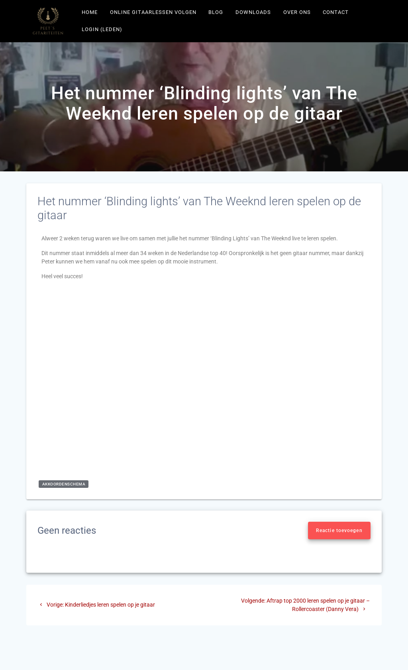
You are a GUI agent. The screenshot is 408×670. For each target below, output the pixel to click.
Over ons (297, 12)
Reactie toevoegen (339, 530)
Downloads (253, 12)
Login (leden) (102, 29)
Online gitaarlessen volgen (153, 12)
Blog (215, 12)
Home (90, 12)
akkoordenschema (64, 484)
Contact (336, 12)
